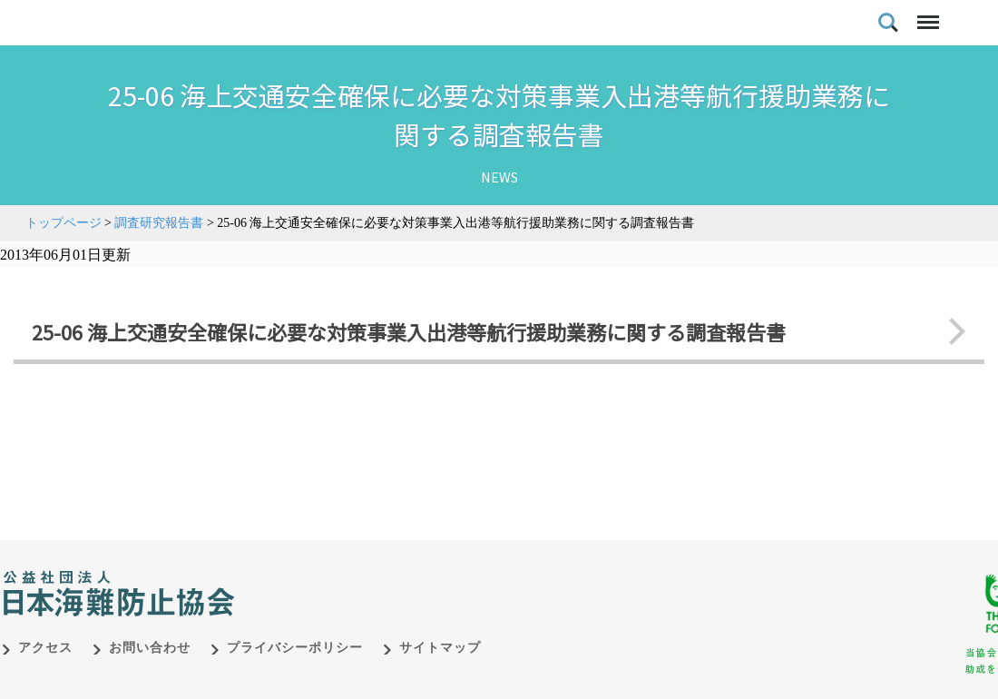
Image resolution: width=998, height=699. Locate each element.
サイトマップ (440, 680)
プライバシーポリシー (295, 680)
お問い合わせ (150, 680)
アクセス (45, 680)
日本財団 (381, 607)
